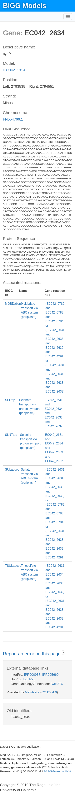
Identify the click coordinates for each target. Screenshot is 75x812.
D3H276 (29, 679)
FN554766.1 (13, 119)
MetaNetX (32, 692)
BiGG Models (24, 6)
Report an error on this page (32, 653)
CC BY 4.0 (49, 692)
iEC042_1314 (14, 70)
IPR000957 (32, 674)
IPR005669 (50, 674)
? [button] (63, 652)
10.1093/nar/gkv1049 (57, 771)
